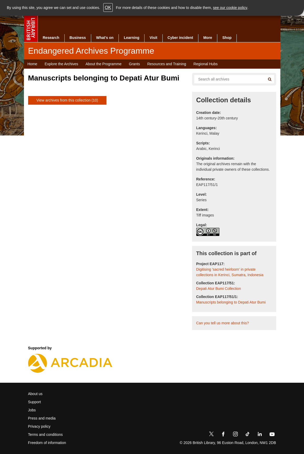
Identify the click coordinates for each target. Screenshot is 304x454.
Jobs (32, 410)
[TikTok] (247, 435)
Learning (131, 38)
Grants (134, 64)
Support (34, 402)
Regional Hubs (205, 64)
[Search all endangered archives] (227, 79)
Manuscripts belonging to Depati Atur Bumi (231, 302)
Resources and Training (166, 64)
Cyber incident (180, 38)
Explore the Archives (61, 64)
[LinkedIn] (260, 435)
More (207, 38)
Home (32, 64)
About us (35, 394)
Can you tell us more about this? (222, 323)
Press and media (42, 418)
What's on (105, 38)
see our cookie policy (230, 8)
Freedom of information (47, 443)
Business (78, 38)
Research (51, 38)
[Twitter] (211, 435)
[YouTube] (272, 435)
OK (108, 7)
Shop (226, 38)
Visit (153, 38)
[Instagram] (235, 435)
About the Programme (103, 64)
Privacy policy (39, 426)
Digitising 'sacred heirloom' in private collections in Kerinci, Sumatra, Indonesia (230, 272)
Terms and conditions (45, 434)
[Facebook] (223, 435)
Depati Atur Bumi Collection (218, 288)
